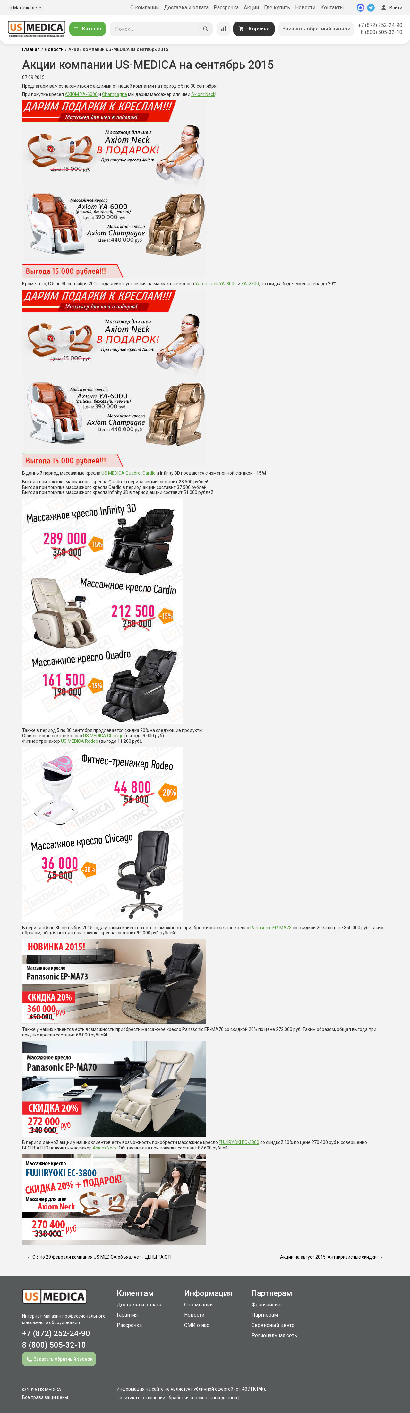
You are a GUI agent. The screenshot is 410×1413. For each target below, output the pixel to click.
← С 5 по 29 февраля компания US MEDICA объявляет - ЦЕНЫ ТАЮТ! (99, 1257)
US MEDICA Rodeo (79, 741)
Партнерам (265, 1315)
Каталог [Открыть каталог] (87, 29)
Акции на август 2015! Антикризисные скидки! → (331, 1257)
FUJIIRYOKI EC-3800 (239, 1142)
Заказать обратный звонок (316, 29)
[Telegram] (371, 8)
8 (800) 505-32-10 (381, 32)
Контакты (332, 7)
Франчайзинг (267, 1305)
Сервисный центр (273, 1325)
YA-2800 (250, 283)
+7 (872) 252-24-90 (380, 25)
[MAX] (360, 8)
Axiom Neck (203, 94)
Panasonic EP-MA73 (271, 927)
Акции (251, 7)
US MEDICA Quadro (121, 473)
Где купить (277, 7)
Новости (305, 7)
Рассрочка (226, 7)
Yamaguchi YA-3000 (216, 283)
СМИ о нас (196, 1325)
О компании (144, 7)
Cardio (149, 473)
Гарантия (127, 1315)
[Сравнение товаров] (224, 29)
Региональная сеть (274, 1335)
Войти (391, 8)
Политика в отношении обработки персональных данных (177, 1397)
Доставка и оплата (186, 7)
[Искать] (206, 29)
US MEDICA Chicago (103, 735)
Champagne (114, 94)
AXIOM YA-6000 (81, 94)
